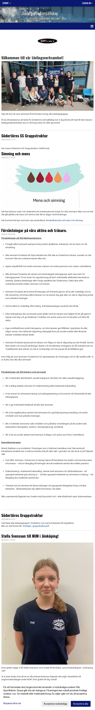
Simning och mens (15, 153)
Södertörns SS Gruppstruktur (24, 135)
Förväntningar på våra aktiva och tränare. (34, 230)
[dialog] (47, 695)
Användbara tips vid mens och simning (64, 220)
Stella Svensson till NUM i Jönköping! (30, 536)
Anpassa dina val (12, 703)
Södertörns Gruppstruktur (22, 515)
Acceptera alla (80, 704)
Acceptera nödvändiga (55, 704)
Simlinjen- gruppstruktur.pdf (35, 526)
